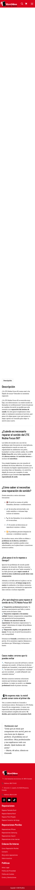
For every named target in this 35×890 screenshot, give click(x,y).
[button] (22, 4)
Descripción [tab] (7, 380)
